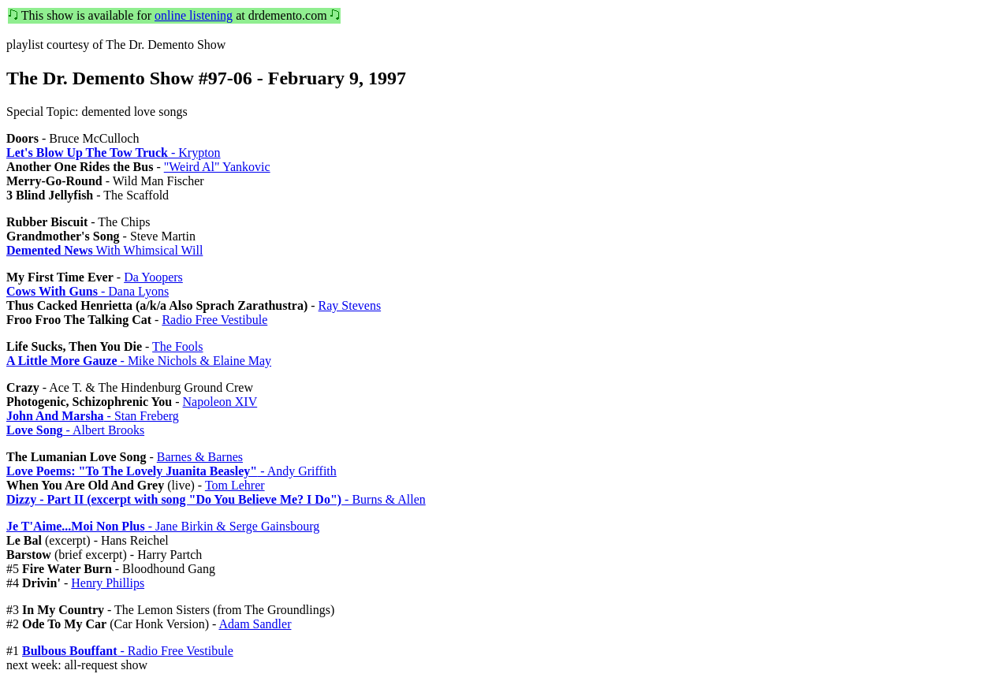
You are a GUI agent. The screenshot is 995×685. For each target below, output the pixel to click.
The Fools (177, 346)
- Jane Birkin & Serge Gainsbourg (162, 526)
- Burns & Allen (216, 499)
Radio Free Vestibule (214, 319)
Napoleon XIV (220, 401)
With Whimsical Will (104, 250)
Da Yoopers (153, 277)
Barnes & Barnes (200, 456)
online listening (194, 15)
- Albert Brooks (75, 430)
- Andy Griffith (171, 471)
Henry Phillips (107, 583)
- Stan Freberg (92, 416)
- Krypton (113, 152)
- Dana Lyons (87, 291)
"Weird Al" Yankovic (217, 166)
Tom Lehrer (235, 485)
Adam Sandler (254, 624)
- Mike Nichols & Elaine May (138, 360)
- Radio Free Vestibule (127, 650)
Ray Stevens (350, 305)
